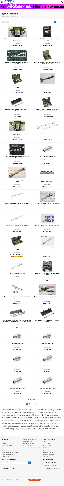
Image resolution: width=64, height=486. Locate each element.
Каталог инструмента (29, 439)
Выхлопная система (48, 454)
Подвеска (46, 447)
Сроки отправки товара (8, 454)
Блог (3, 447)
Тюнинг (45, 441)
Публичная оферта (7, 456)
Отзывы (4, 443)
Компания (5, 439)
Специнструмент (27, 441)
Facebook (6, 471)
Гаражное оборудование (29, 449)
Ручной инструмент (28, 445)
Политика (4, 441)
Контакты (4, 449)
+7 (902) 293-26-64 (50, 462)
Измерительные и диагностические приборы (30, 451)
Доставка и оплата (7, 445)
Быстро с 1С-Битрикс (33, 479)
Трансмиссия (46, 456)
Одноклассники (10, 471)
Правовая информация (8, 450)
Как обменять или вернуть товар (10, 452)
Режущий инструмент (28, 443)
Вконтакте (3, 471)
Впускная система (48, 452)
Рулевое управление (48, 445)
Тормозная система (48, 449)
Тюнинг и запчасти (49, 439)
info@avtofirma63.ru (50, 465)
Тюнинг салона (47, 443)
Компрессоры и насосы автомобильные (29, 454)
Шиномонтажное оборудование (31, 447)
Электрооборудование (49, 450)
